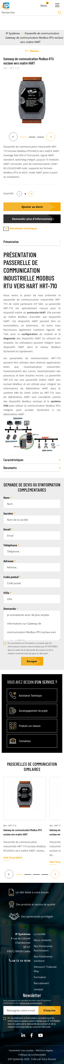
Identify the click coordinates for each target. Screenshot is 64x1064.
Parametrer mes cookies (21, 1050)
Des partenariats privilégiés (37, 916)
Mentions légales (44, 1050)
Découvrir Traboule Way (45, 969)
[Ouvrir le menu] (57, 5)
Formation (40, 977)
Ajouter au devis (32, 206)
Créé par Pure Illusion (43, 1059)
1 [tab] (22, 138)
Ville (6, 593)
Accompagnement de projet (33, 710)
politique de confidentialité (30, 1003)
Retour (32, 51)
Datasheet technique (20, 228)
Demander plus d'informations (32, 219)
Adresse (8, 561)
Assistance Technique (30, 695)
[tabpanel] (32, 100)
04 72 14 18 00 (19, 960)
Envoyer (32, 661)
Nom (6, 497)
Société (8, 513)
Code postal (11, 577)
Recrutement (41, 983)
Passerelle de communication (42, 33)
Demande (9, 608)
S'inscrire (49, 1010)
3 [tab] (39, 138)
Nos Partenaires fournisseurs (43, 948)
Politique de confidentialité (32, 1054)
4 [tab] (43, 876)
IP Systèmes (13, 33)
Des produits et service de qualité (35, 904)
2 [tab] (30, 138)
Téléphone (10, 545)
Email (7, 529)
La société (39, 934)
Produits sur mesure (29, 726)
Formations (25, 741)
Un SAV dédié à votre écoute (32, 892)
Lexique (38, 989)
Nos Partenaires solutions (43, 958)
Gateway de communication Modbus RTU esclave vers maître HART (22, 832)
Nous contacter (43, 940)
